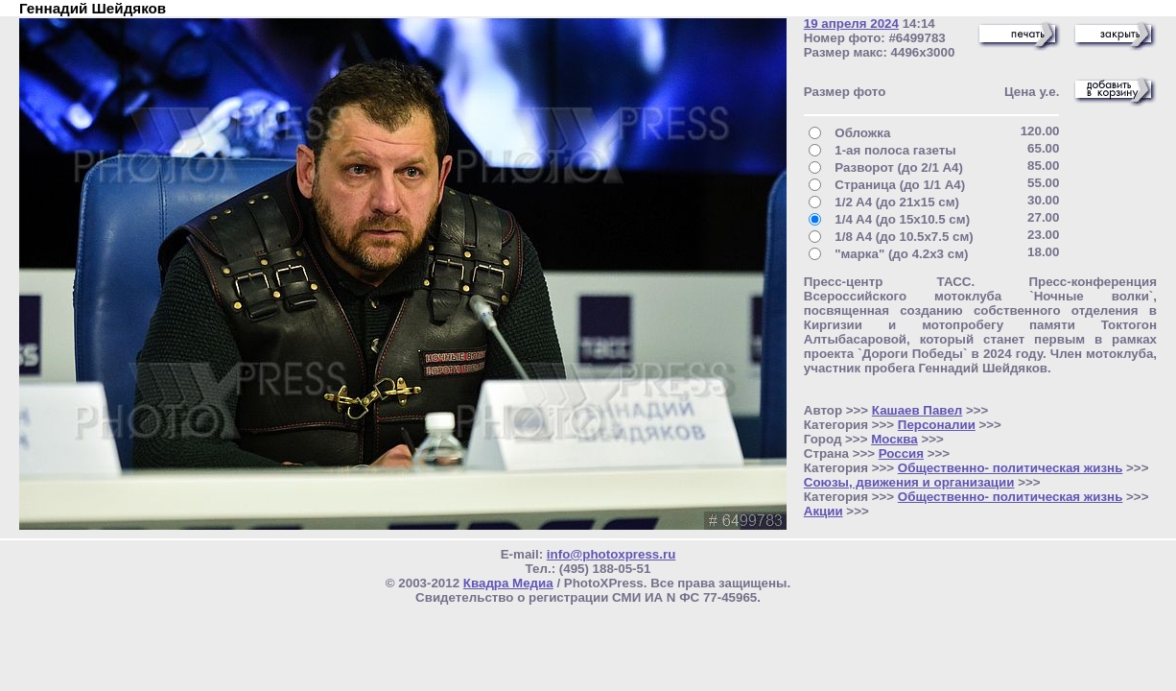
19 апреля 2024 (851, 23)
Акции (823, 511)
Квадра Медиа (508, 583)
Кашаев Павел (917, 410)
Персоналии (937, 424)
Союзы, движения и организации (909, 482)
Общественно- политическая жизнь (1010, 468)
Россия (901, 453)
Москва (894, 439)
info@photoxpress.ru (611, 554)
